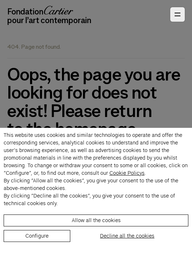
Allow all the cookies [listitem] (96, 220)
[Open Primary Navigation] (177, 14)
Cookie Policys (127, 173)
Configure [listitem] (37, 236)
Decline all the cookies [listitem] (127, 236)
